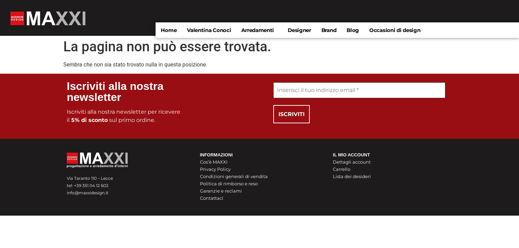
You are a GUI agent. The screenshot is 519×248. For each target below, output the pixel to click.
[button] (259, 30)
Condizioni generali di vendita (234, 176)
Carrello (341, 169)
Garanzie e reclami (221, 191)
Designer (299, 30)
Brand (329, 30)
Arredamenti (257, 30)
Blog (353, 30)
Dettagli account (352, 162)
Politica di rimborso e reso (229, 184)
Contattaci (211, 198)
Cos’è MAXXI (213, 162)
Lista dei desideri (352, 176)
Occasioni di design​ (394, 30)
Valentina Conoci (209, 30)
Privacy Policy (215, 169)
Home (169, 30)
